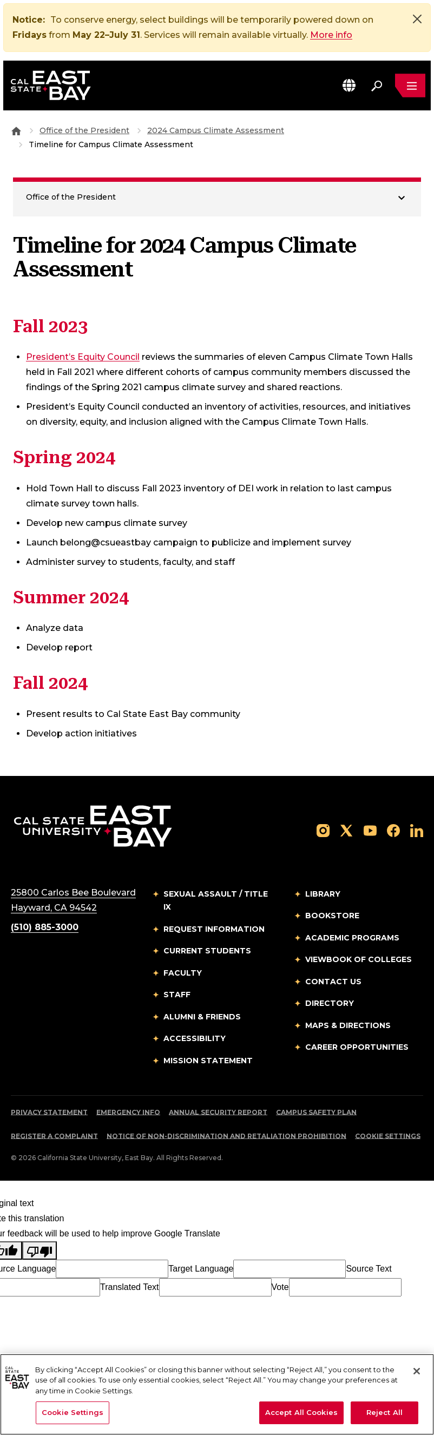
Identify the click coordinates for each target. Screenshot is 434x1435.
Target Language (200, 1269)
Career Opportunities (357, 1047)
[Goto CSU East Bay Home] (16, 131)
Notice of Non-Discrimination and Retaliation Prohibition (226, 1137)
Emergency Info (128, 1113)
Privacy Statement (49, 1113)
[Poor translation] (39, 1251)
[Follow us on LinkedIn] (416, 831)
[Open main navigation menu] (410, 85)
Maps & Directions (348, 1026)
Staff (176, 995)
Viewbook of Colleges (358, 960)
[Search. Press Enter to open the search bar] (376, 85)
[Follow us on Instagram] (323, 831)
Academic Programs (352, 938)
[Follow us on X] (346, 831)
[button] (349, 85)
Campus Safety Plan (316, 1113)
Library (322, 894)
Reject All (384, 1412)
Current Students (207, 951)
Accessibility (194, 1039)
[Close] (417, 19)
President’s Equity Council (83, 357)
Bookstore (332, 916)
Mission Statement (208, 1061)
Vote (280, 1287)
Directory (329, 1004)
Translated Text (129, 1287)
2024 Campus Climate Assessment (215, 131)
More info (331, 35)
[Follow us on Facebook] (393, 831)
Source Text (368, 1269)
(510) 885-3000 (44, 928)
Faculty (182, 973)
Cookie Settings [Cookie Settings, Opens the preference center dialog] (72, 1412)
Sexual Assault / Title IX (215, 901)
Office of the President (84, 131)
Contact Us (333, 982)
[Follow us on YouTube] (370, 831)
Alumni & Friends (202, 1017)
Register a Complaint (54, 1137)
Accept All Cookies (301, 1412)
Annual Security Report (218, 1113)
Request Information (214, 929)
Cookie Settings (387, 1137)
